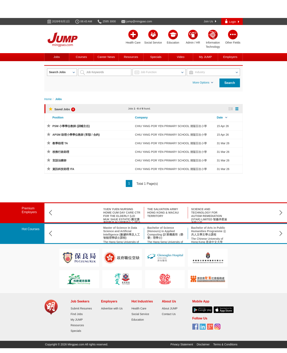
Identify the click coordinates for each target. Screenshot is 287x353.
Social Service (140, 314)
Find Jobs (77, 314)
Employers (230, 57)
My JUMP (205, 57)
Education (137, 319)
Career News (106, 57)
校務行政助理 (60, 151)
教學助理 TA (60, 143)
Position (57, 117)
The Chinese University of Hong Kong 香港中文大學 (163, 240)
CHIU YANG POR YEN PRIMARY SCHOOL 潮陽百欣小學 (171, 126)
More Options (203, 82)
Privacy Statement (181, 344)
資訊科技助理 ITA (63, 169)
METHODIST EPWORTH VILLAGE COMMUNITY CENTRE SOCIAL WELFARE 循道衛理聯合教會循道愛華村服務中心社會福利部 (253, 216)
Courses (81, 57)
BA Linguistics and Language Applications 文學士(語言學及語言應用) (253, 231)
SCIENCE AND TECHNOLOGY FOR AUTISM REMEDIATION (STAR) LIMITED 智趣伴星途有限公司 (165, 216)
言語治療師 (59, 160)
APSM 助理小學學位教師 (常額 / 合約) (76, 134)
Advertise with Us (112, 308)
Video (180, 57)
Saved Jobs (62, 109)
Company (141, 117)
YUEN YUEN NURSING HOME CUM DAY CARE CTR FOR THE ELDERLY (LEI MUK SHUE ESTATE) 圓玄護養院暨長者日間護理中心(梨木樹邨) (78, 218)
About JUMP (170, 308)
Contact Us (169, 314)
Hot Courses (30, 229)
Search (229, 83)
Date (220, 117)
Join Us (210, 21)
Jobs (56, 57)
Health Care (138, 308)
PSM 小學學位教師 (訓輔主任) (71, 126)
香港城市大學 (199, 232)
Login (232, 21)
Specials (155, 57)
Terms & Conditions (225, 344)
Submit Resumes (81, 308)
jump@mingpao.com (139, 21)
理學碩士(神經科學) (203, 227)
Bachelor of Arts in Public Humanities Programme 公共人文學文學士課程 (164, 231)
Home (48, 99)
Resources (131, 57)
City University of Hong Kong (253, 238)
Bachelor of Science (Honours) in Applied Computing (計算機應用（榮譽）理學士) (121, 232)
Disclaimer (203, 344)
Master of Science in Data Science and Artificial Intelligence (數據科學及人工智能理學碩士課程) (77, 232)
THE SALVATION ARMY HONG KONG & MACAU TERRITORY (119, 213)
